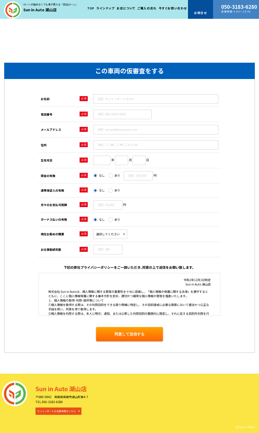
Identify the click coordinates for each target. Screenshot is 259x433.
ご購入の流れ (147, 8)
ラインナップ (105, 8)
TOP (90, 8)
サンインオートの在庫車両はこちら (56, 411)
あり (114, 175)
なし (99, 175)
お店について (126, 8)
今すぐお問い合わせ (173, 8)
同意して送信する (129, 334)
